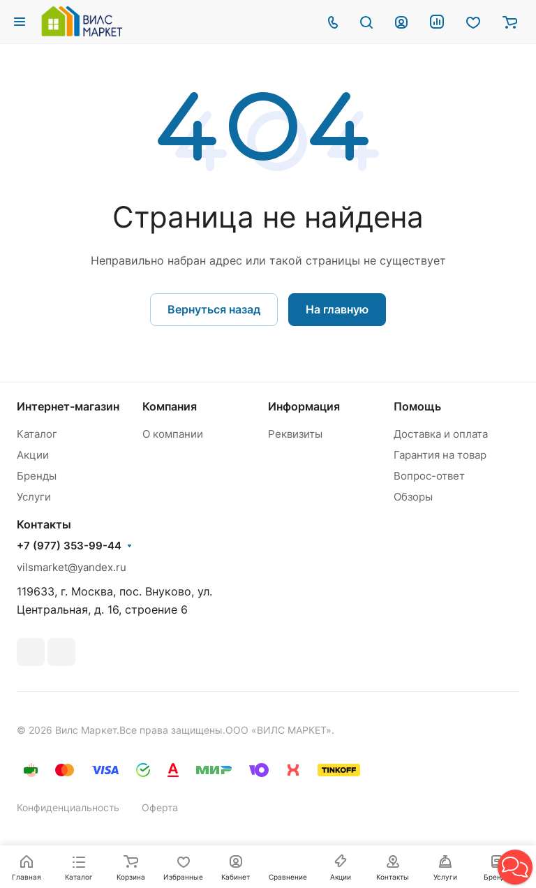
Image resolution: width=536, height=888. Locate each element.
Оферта (160, 807)
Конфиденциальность (68, 807)
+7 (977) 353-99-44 (69, 546)
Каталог (37, 434)
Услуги (34, 496)
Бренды (37, 475)
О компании (172, 434)
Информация (304, 406)
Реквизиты (295, 434)
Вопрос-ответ (429, 475)
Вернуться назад (214, 309)
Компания (169, 406)
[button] (515, 867)
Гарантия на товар (440, 454)
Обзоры (413, 496)
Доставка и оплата (441, 434)
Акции (33, 454)
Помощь (417, 406)
